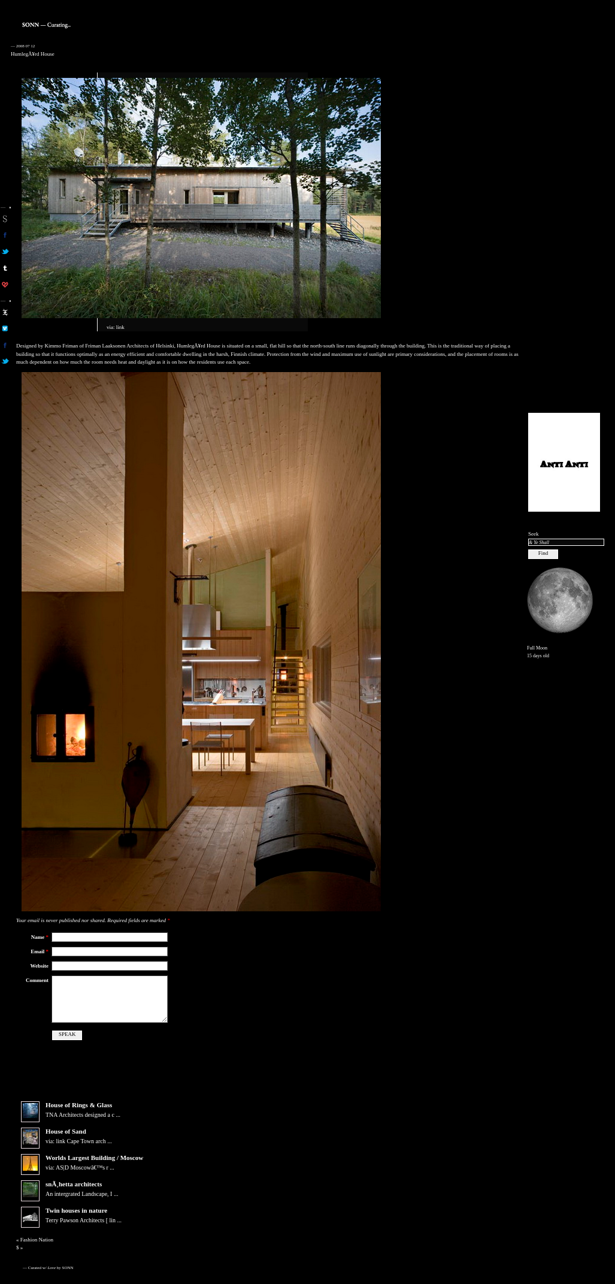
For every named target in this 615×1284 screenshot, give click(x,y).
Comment (37, 980)
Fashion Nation (36, 1240)
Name (40, 937)
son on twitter (5, 251)
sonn (5, 218)
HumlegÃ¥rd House (32, 54)
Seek (533, 534)
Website (40, 966)
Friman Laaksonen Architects (117, 346)
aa (5, 312)
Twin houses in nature (76, 1210)
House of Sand (66, 1131)
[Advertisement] (564, 222)
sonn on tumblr (5, 268)
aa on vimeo (5, 328)
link (120, 327)
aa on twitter (5, 361)
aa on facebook (5, 345)
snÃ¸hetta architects (74, 1184)
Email (40, 951)
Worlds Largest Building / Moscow (94, 1157)
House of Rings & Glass (79, 1104)
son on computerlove (5, 284)
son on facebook (5, 235)
